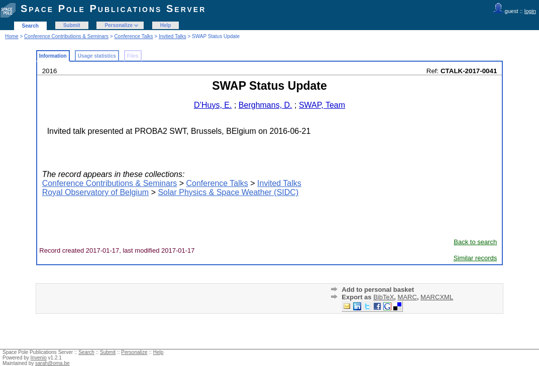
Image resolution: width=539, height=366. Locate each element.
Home (12, 36)
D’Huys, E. (213, 105)
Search (30, 26)
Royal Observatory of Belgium (95, 192)
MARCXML (436, 297)
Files (133, 56)
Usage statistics (97, 56)
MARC (407, 297)
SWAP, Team (322, 105)
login (530, 11)
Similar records (475, 258)
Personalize (118, 25)
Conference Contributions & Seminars (66, 36)
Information (53, 56)
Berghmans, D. (265, 105)
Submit (71, 25)
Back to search (475, 242)
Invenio (39, 357)
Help (165, 25)
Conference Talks (133, 36)
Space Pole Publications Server (113, 8)
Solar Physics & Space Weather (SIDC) (228, 192)
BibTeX (383, 297)
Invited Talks (172, 36)
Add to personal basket (378, 289)
